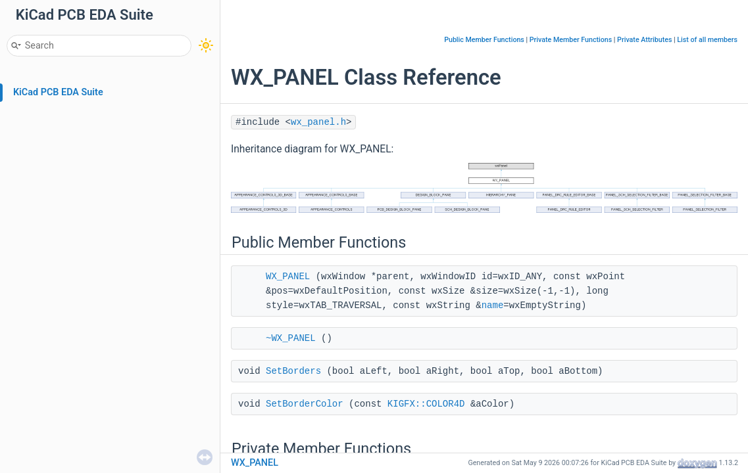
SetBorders (293, 371)
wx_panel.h (318, 122)
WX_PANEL (288, 276)
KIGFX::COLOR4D (426, 404)
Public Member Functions (484, 39)
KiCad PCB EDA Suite (58, 92)
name (493, 305)
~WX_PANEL (291, 338)
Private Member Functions (571, 39)
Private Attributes (644, 39)
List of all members (707, 39)
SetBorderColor (304, 404)
